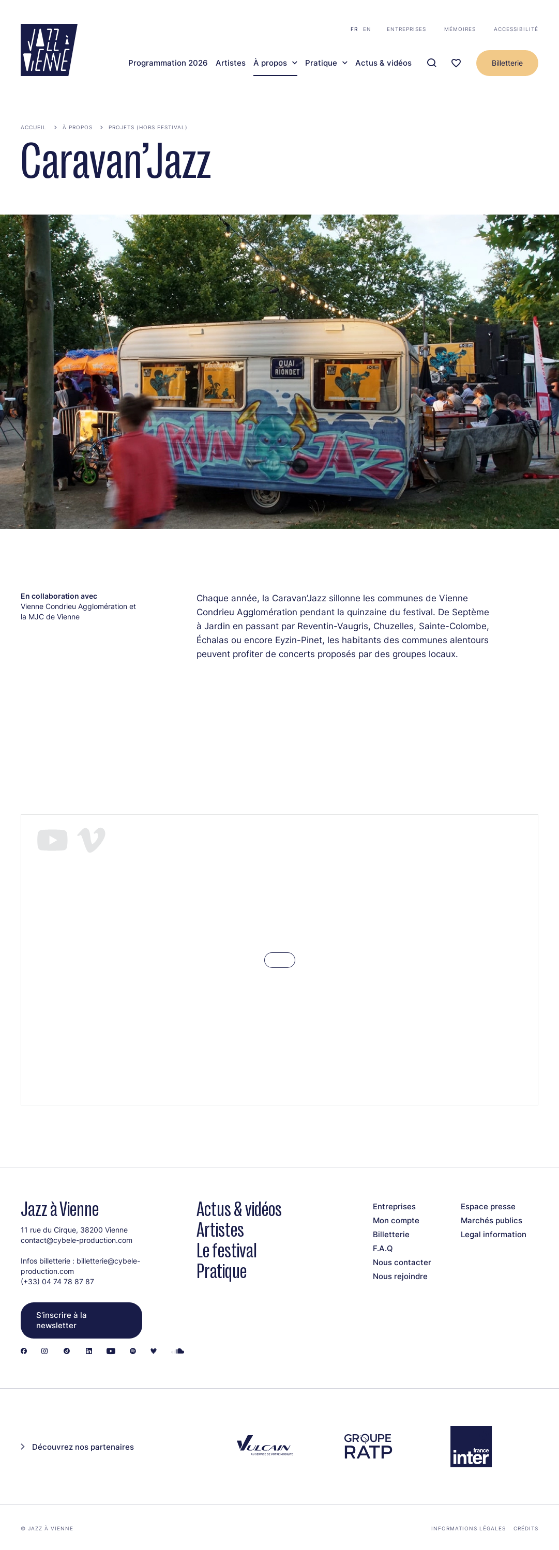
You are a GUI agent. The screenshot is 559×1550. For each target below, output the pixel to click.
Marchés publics (491, 1220)
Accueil (34, 127)
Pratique (321, 63)
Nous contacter (402, 1262)
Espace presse (488, 1206)
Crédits (525, 1528)
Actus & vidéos (383, 63)
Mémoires (460, 29)
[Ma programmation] (456, 63)
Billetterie (507, 63)
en (367, 29)
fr (354, 29)
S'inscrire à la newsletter (61, 1320)
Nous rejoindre (400, 1276)
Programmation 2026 (168, 63)
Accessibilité (516, 29)
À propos (270, 63)
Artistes (231, 63)
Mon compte (396, 1220)
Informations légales (468, 1528)
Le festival (227, 1250)
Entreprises (406, 29)
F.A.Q (383, 1248)
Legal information (493, 1234)
